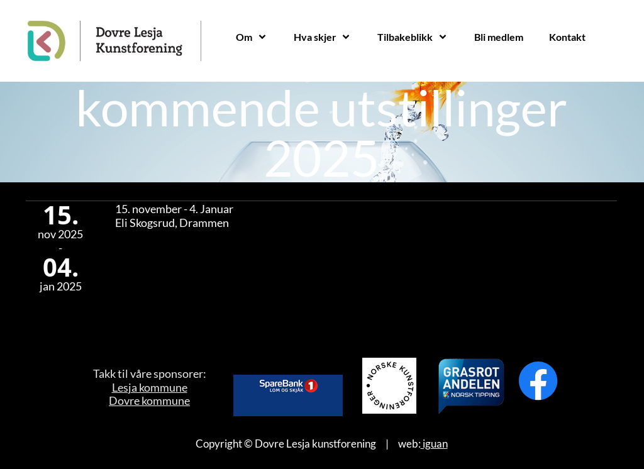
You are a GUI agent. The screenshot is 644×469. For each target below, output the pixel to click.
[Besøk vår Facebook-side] (538, 380)
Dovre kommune (149, 400)
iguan (434, 443)
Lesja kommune (149, 387)
